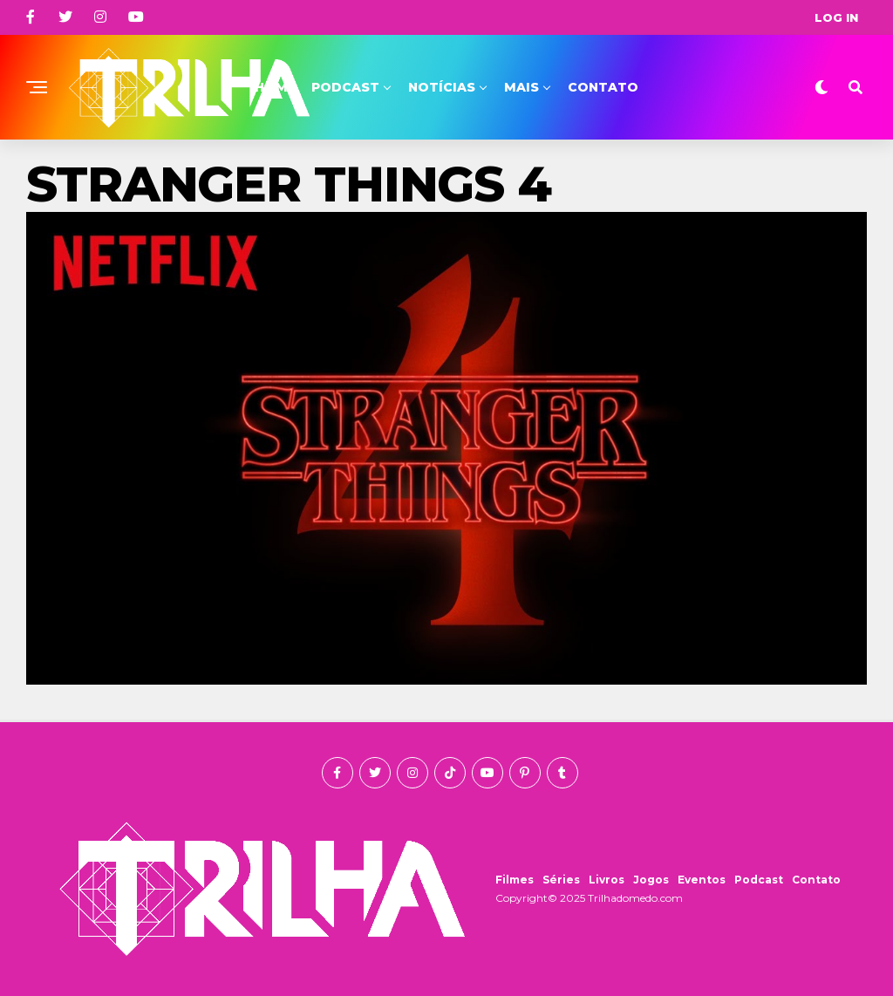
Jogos (651, 879)
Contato (603, 87)
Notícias (441, 87)
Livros (606, 879)
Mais (521, 87)
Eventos (702, 879)
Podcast (345, 87)
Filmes (514, 879)
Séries (561, 879)
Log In (836, 17)
